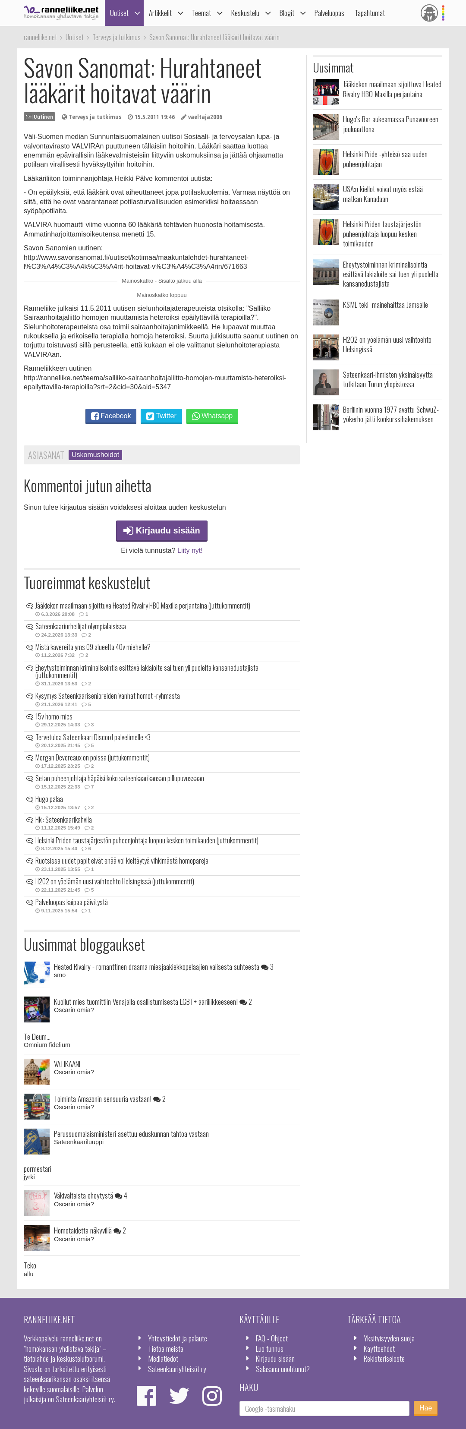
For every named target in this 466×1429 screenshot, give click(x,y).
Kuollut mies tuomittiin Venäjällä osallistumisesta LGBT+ (153, 1001)
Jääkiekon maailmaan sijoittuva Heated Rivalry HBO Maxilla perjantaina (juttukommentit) (142, 605)
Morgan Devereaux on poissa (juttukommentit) (92, 757)
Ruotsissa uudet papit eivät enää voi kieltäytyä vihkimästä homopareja (121, 860)
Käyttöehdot (379, 1348)
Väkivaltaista (90, 1195)
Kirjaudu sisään (161, 530)
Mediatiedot (163, 1358)
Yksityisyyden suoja (389, 1338)
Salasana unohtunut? (283, 1368)
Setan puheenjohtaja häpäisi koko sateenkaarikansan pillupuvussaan (119, 778)
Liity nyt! (190, 550)
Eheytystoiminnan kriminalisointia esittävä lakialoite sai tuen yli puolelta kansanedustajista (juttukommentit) (146, 671)
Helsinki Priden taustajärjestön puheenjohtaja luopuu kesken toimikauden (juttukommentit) (146, 840)
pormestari (37, 1168)
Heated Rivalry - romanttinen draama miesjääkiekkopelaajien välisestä (164, 966)
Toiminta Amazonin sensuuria (110, 1098)
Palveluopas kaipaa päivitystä (71, 902)
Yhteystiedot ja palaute (177, 1338)
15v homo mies (53, 716)
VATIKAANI (67, 1063)
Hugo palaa (49, 799)
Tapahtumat (370, 12)
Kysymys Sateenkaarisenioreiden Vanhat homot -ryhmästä (107, 696)
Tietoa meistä (165, 1348)
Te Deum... (37, 1036)
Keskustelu (245, 12)
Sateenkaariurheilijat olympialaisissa (80, 626)
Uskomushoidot (95, 454)
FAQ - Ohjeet (272, 1338)
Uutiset (119, 12)
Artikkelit (160, 12)
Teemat (201, 12)
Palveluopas (329, 12)
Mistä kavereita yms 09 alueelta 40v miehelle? (93, 647)
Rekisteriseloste (384, 1358)
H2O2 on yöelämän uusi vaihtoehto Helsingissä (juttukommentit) (114, 881)
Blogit (287, 12)
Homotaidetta (90, 1230)
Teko (30, 1265)
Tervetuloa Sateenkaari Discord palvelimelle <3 (93, 737)
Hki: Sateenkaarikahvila (63, 819)
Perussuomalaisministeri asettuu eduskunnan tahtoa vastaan (131, 1133)
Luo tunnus (269, 1348)
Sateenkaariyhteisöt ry (177, 1368)
